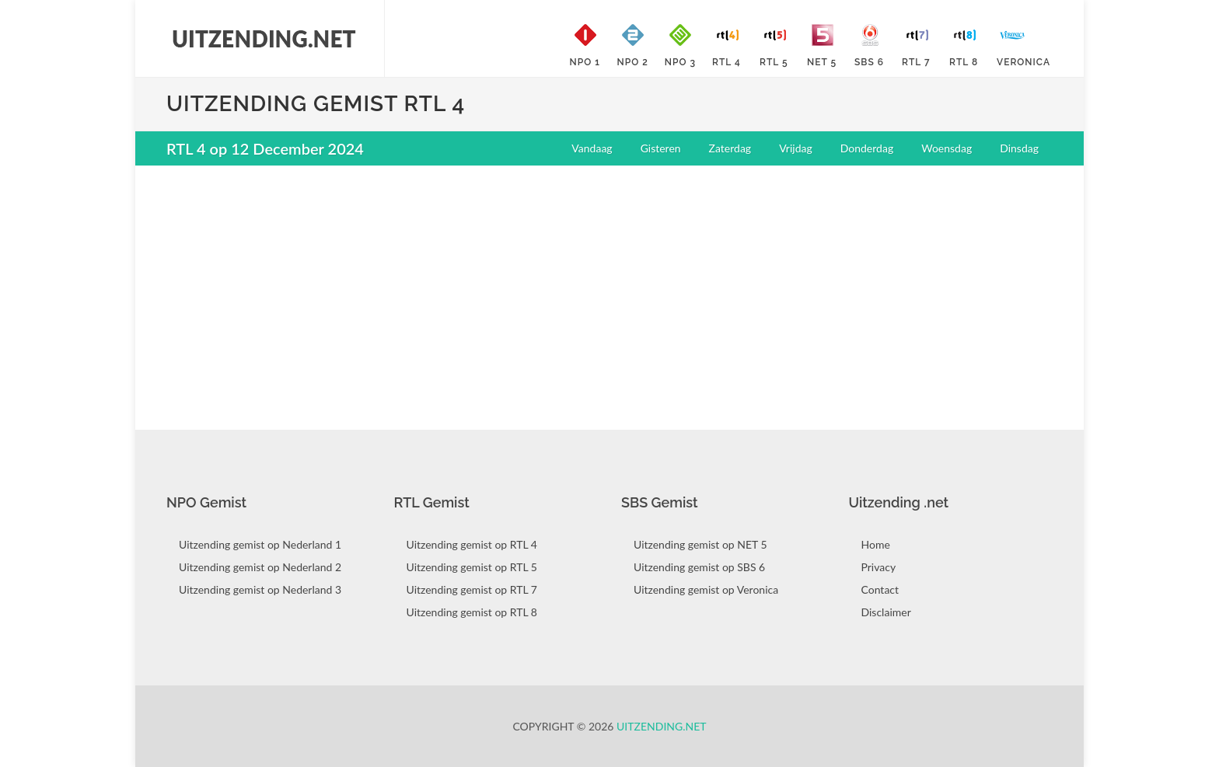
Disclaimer (886, 612)
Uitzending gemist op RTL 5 (472, 567)
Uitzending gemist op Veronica (706, 589)
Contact (880, 589)
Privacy (878, 567)
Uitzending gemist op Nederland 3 (260, 589)
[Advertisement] (609, 290)
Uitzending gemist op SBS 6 (699, 567)
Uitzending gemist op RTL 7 (472, 589)
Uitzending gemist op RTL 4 (472, 544)
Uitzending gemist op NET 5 (700, 544)
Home (875, 544)
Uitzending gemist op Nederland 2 (260, 567)
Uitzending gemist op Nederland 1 (260, 544)
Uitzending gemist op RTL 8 (472, 612)
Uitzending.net (661, 726)
